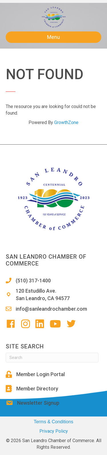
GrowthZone (66, 122)
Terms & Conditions (53, 421)
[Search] (52, 357)
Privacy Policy (53, 431)
